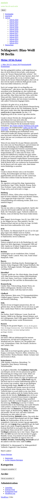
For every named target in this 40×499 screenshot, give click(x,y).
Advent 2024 (13, 20)
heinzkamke (9, 14)
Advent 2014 (13, 39)
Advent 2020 (13, 27)
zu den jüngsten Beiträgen (14, 460)
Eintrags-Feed (10, 489)
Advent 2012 (13, 43)
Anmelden (8, 488)
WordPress (4, 497)
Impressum (9, 458)
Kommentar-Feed (11, 491)
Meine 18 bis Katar (11, 60)
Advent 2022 (13, 24)
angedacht (4, 3)
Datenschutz (9, 45)
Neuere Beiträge (6, 454)
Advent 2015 (13, 37)
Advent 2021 (13, 25)
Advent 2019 (13, 29)
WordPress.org (10, 493)
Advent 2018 (13, 31)
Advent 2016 (13, 35)
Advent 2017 (13, 33)
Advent (7, 18)
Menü (3, 10)
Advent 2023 (13, 22)
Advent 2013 (13, 41)
